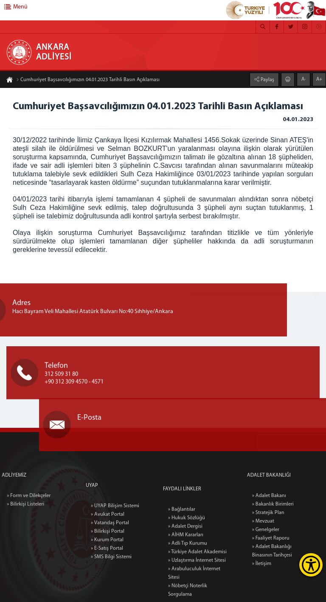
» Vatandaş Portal (110, 560)
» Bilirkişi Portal (107, 568)
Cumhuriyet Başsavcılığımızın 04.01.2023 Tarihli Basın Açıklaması (88, 80)
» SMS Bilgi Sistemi (111, 594)
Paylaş (266, 79)
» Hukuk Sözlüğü (186, 568)
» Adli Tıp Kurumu (187, 593)
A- (303, 78)
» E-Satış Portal (107, 585)
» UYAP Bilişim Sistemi (115, 543)
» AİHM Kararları (185, 585)
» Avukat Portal (107, 551)
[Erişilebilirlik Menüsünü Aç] (311, 565)
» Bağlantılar (181, 559)
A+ (319, 78)
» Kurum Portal (107, 577)
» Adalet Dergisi (185, 576)
